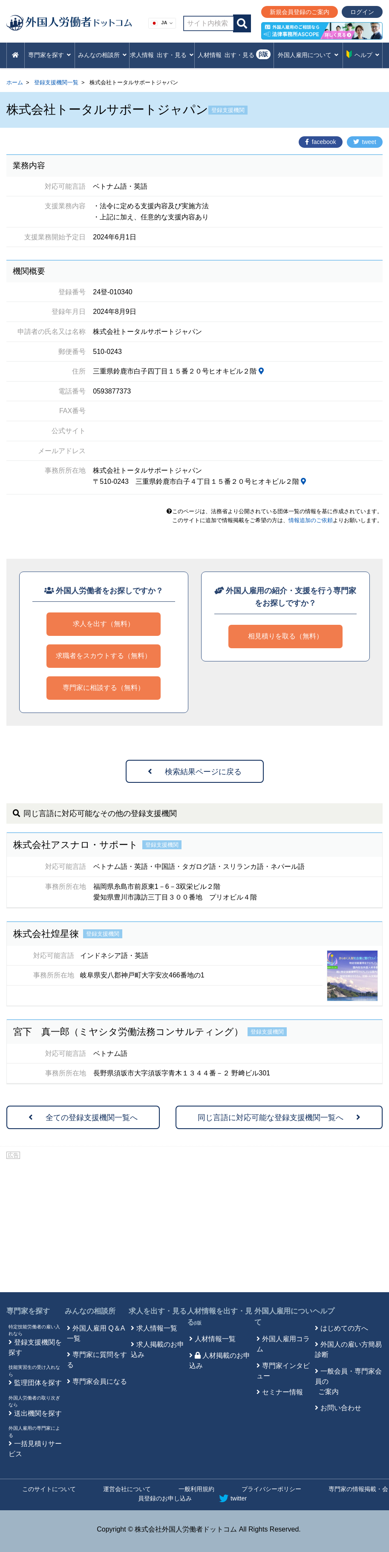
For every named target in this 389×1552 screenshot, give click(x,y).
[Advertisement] (194, 1224)
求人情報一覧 (156, 1328)
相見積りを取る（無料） (285, 636)
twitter (233, 1498)
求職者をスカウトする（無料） (103, 655)
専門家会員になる (99, 1381)
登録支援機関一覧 (56, 82)
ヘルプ (323, 1311)
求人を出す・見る (158, 1311)
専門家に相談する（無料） (103, 687)
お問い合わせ (340, 1407)
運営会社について (127, 1489)
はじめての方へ (344, 1328)
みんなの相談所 (90, 1311)
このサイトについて (49, 1489)
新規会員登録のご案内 (299, 12)
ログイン (362, 12)
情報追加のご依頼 (310, 520)
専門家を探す (28, 1311)
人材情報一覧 (215, 1338)
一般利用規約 (196, 1489)
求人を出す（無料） (103, 623)
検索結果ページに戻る (195, 771)
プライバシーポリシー (271, 1489)
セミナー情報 (282, 1392)
